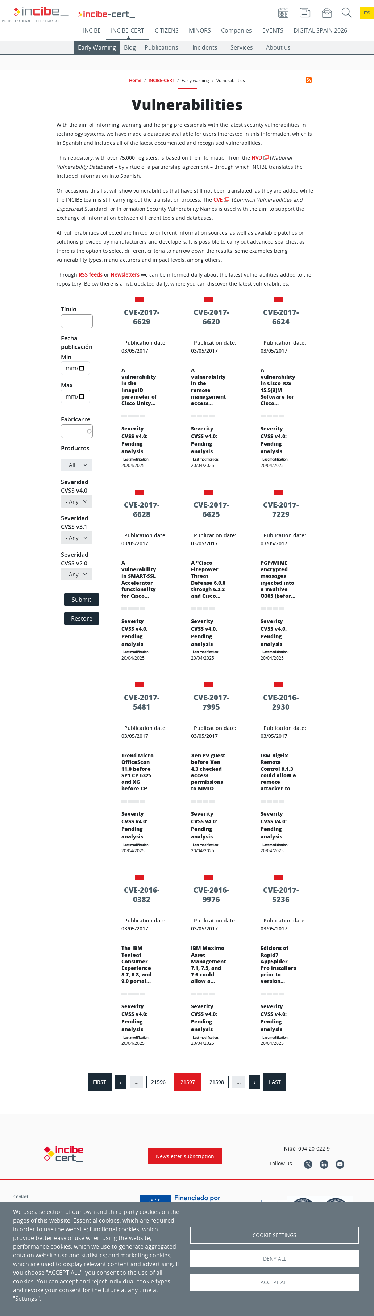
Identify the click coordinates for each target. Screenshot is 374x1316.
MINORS (200, 30)
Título (68, 309)
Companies (236, 30)
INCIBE (92, 30)
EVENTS (272, 30)
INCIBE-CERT (127, 30)
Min (66, 357)
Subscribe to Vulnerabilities (309, 80)
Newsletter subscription (185, 1156)
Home (135, 80)
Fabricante (75, 419)
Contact (20, 1196)
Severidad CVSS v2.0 (74, 559)
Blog (130, 47)
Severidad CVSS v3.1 (74, 522)
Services (241, 47)
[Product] (77, 465)
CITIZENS (167, 30)
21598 (216, 1082)
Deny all (274, 1259)
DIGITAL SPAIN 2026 (320, 30)
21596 (158, 1082)
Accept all (275, 1282)
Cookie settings (274, 1235)
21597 (187, 1082)
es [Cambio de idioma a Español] (367, 13)
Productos (75, 448)
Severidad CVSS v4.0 (74, 486)
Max (67, 385)
